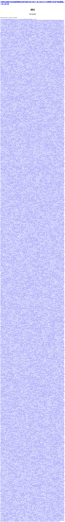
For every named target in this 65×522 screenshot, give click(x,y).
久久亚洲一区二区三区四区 (15, 252)
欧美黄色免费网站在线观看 (58, 174)
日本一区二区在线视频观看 (41, 165)
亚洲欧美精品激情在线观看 (27, 98)
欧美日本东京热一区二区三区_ (11, 344)
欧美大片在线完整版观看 (32, 463)
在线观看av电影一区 (32, 398)
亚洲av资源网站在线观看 (7, 279)
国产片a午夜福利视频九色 (31, 434)
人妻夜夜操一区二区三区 (4, 273)
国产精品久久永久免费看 (24, 220)
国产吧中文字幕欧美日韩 (14, 270)
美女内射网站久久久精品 (13, 20)
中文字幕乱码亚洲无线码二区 (41, 115)
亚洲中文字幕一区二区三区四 (21, 21)
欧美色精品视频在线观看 (6, 210)
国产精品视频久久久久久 (41, 331)
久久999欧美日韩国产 (49, 108)
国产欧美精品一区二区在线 (9, 441)
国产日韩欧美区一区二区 (58, 159)
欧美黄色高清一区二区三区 (15, 80)
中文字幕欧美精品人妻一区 (45, 349)
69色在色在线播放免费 (55, 172)
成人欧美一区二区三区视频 (58, 175)
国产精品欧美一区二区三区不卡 (38, 46)
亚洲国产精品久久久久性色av (32, 135)
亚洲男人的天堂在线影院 (12, 26)
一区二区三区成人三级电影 (29, 297)
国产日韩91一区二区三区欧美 (59, 396)
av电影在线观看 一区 (23, 44)
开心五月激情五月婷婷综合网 (41, 137)
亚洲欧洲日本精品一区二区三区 (46, 279)
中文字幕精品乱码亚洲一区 (15, 495)
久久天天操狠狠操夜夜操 (36, 256)
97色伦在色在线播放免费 (14, 341)
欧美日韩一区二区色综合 (8, 218)
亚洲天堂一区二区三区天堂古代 (42, 513)
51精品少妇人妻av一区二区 (57, 170)
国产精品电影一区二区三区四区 (31, 292)
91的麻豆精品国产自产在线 (20, 457)
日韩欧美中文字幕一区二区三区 (26, 520)
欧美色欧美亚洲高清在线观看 (13, 391)
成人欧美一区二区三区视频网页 (32, 342)
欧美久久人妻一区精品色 (23, 22)
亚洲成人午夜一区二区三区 (54, 381)
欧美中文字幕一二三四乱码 (29, 122)
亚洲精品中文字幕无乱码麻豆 (31, 137)
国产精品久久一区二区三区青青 (6, 223)
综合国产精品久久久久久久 (16, 61)
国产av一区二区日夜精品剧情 (10, 69)
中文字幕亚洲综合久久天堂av (37, 509)
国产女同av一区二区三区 (60, 226)
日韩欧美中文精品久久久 (52, 66)
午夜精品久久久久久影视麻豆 (47, 430)
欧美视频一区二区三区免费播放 (47, 377)
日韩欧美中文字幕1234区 (6, 107)
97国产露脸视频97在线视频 (38, 245)
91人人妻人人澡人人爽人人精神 (7, 259)
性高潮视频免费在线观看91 (31, 237)
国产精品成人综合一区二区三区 (20, 124)
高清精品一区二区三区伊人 (58, 314)
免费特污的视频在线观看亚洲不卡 (17, 167)
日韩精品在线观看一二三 (32, 311)
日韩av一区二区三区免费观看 (40, 21)
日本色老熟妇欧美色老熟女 (34, 101)
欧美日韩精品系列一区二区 (34, 500)
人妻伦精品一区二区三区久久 (16, 70)
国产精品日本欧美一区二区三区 (25, 153)
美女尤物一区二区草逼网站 (52, 65)
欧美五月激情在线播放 (35, 241)
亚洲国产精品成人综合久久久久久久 (22, 262)
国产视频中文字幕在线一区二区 (8, 501)
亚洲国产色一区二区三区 (24, 518)
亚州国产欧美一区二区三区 (6, 252)
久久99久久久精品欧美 (18, 389)
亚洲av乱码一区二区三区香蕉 (57, 345)
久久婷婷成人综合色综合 (7, 301)
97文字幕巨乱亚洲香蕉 (9, 435)
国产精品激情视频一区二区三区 (11, 103)
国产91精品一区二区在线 (58, 158)
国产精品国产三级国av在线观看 (46, 510)
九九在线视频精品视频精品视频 (49, 174)
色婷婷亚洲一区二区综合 (6, 236)
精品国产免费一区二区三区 (14, 445)
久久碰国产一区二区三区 (39, 434)
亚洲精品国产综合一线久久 (50, 490)
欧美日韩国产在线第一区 (11, 124)
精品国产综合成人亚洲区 (5, 497)
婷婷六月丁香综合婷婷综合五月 (45, 81)
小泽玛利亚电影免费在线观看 (30, 172)
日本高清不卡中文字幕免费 (53, 184)
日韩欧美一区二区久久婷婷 (15, 480)
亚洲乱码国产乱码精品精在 (59, 103)
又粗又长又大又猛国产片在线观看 (30, 103)
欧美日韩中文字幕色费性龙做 (7, 305)
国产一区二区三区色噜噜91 (38, 303)
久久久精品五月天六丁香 (22, 310)
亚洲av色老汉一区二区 (26, 510)
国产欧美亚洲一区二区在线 (54, 330)
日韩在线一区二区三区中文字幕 (45, 203)
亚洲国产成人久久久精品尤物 (32, 353)
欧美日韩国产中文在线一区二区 (49, 388)
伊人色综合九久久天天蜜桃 (45, 374)
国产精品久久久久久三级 (18, 117)
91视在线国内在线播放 (52, 208)
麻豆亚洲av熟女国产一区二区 (31, 491)
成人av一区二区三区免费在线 (52, 152)
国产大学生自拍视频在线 (57, 364)
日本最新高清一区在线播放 (22, 121)
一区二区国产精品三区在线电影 (44, 62)
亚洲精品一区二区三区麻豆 (32, 210)
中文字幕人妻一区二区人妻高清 (43, 219)
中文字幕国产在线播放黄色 (35, 399)
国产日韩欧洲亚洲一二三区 (25, 293)
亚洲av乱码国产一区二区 (7, 284)
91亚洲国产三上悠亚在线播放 (34, 209)
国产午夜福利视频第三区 (29, 366)
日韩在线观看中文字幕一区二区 (46, 503)
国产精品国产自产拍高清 (17, 151)
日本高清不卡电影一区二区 (42, 262)
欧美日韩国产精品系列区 (33, 189)
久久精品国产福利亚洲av (36, 51)
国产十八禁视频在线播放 (33, 270)
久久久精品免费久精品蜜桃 (32, 32)
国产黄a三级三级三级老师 (56, 485)
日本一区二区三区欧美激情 (27, 204)
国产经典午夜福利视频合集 (33, 458)
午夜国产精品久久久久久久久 (52, 234)
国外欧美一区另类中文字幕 (34, 443)
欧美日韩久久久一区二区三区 (22, 491)
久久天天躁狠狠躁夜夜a (13, 271)
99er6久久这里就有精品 (17, 60)
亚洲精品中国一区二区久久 (24, 458)
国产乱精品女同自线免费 (45, 86)
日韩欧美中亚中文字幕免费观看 (30, 456)
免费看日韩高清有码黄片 (10, 415)
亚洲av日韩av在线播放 (16, 208)
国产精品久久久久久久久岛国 (34, 62)
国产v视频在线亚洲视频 (18, 500)
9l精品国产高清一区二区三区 (46, 239)
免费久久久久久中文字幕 (47, 176)
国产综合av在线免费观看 (33, 363)
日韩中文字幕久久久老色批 (13, 310)
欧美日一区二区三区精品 (56, 191)
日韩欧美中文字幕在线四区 (50, 87)
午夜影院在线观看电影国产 (31, 222)
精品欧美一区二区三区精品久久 (50, 409)
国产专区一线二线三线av (46, 129)
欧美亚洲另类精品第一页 (14, 56)
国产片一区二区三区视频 (34, 45)
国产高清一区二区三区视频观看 (46, 63)
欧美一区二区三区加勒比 (16, 189)
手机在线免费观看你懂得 (13, 77)
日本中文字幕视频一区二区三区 (41, 55)
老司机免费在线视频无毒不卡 (18, 327)
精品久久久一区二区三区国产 (7, 205)
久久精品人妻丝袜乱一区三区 (47, 122)
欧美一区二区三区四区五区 (6, 62)
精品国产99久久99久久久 (7, 113)
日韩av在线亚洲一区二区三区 (57, 105)
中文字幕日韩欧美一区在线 (32, 165)
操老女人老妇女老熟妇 (22, 132)
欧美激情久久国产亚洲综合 (23, 95)
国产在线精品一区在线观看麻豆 (8, 168)
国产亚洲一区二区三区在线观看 (37, 192)
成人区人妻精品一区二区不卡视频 (38, 150)
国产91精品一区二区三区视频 (34, 234)
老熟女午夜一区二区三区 (11, 28)
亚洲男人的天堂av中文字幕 (35, 153)
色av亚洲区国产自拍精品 (33, 104)
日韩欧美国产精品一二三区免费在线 (29, 38)
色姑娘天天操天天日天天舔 (39, 183)
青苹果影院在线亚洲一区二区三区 (51, 186)
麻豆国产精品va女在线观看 (34, 186)
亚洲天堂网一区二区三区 (15, 393)
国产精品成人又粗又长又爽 (48, 238)
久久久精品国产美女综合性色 (12, 460)
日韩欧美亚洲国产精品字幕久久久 (7, 63)
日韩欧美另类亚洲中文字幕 (54, 287)
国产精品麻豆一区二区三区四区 (14, 517)
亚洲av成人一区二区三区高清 (31, 227)
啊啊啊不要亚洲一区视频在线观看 (28, 295)
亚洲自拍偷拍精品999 (39, 296)
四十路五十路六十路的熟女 (13, 273)
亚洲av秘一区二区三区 (56, 238)
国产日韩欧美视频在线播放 (46, 492)
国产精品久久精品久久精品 (41, 189)
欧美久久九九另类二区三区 (50, 450)
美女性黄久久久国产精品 (46, 99)
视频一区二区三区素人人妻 (31, 175)
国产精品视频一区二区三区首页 (10, 272)
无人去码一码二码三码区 (23, 341)
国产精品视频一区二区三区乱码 (18, 129)
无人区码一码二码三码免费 (46, 319)
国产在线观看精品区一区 (18, 466)
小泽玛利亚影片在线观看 (5, 114)
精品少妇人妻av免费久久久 (19, 47)
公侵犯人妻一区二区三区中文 (52, 469)
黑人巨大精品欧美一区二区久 (40, 136)
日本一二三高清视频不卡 (56, 295)
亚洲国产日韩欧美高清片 (23, 135)
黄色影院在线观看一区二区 (5, 140)
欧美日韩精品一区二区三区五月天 (43, 118)
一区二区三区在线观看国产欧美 (51, 236)
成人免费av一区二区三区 (44, 449)
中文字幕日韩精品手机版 (5, 45)
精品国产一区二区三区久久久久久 (55, 288)
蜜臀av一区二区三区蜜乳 (5, 118)
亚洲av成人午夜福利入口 (50, 363)
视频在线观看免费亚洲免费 (36, 280)
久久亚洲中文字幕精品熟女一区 (40, 120)
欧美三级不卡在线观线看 (57, 310)
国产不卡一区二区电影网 (17, 217)
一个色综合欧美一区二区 (16, 82)
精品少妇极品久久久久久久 (17, 63)
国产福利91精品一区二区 (39, 322)
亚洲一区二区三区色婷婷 (26, 305)
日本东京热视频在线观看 (16, 119)
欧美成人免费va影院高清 (28, 129)
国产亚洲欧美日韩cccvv (56, 511)
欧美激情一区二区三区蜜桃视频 (50, 356)
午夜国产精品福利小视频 (11, 308)
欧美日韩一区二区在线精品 (10, 27)
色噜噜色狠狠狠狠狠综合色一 (13, 451)
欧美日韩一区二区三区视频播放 (27, 46)
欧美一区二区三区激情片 (41, 482)
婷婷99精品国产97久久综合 (7, 167)
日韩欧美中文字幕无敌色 (57, 460)
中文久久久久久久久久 (30, 490)
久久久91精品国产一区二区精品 (8, 66)
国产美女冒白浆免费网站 (45, 204)
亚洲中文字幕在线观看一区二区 (18, 447)
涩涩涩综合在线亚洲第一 (52, 361)
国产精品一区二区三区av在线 (39, 388)
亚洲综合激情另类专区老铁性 (56, 123)
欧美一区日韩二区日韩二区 (8, 157)
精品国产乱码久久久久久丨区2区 (14, 463)
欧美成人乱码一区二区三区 (51, 262)
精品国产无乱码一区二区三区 (43, 361)
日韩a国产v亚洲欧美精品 (23, 134)
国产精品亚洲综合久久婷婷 (42, 346)
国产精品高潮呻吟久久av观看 (27, 73)
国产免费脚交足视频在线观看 (10, 155)
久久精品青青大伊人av (58, 135)
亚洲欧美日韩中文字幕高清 (29, 85)
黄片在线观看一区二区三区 (24, 484)
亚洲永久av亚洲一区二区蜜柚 (29, 465)
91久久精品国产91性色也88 (42, 114)
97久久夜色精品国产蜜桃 (44, 258)
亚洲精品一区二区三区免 (42, 199)
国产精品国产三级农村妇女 (17, 157)
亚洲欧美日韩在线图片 (19, 38)
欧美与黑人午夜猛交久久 (31, 22)
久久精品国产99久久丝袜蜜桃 (43, 155)
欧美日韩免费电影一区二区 (55, 147)
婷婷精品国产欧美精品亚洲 (53, 392)
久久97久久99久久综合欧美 (35, 286)
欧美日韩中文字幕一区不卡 (55, 441)
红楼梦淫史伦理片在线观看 (22, 358)
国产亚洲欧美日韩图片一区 (17, 66)
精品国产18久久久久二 (50, 433)
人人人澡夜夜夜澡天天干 (49, 517)
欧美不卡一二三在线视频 (37, 125)
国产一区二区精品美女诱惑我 (16, 254)
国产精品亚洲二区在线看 (8, 503)
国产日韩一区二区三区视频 (6, 152)
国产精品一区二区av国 (29, 271)
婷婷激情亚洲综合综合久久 (26, 187)
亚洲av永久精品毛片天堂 (32, 133)
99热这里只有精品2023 (31, 102)
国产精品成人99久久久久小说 (33, 114)
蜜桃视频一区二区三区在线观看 (23, 133)
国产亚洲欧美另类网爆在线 (10, 98)
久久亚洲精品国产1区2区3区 (53, 240)
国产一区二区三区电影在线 (46, 193)
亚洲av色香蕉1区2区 (57, 325)
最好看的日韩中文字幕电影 (23, 446)
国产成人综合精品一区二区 (51, 243)
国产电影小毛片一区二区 (26, 259)
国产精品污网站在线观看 (52, 131)
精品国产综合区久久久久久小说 (47, 116)
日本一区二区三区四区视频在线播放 (26, 50)
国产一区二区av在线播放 (16, 413)
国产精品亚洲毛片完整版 (53, 439)
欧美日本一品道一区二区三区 (37, 404)
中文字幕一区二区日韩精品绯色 (12, 449)
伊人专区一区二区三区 (24, 362)
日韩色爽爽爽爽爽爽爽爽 (42, 107)
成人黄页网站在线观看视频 (17, 168)
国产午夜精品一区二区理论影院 (24, 45)
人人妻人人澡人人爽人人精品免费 (22, 30)
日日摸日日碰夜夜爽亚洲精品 (27, 448)
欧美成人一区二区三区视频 (31, 290)
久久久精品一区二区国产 (38, 191)
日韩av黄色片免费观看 (41, 156)
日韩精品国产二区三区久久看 (12, 133)
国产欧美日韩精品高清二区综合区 (12, 32)
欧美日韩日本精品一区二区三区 (33, 207)
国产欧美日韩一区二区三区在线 (32, 346)
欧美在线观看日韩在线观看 (4, 190)
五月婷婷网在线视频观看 (18, 509)
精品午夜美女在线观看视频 (48, 365)
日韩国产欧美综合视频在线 (29, 69)
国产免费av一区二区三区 (42, 158)
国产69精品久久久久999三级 (31, 309)
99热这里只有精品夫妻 (22, 355)
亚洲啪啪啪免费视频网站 (7, 424)
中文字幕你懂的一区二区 (22, 474)
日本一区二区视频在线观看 (29, 365)
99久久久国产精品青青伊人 (41, 104)
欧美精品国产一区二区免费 (40, 33)
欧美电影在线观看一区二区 (9, 278)
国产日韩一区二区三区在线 (26, 100)
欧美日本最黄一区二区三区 (6, 433)
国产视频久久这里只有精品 (48, 170)
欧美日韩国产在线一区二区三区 (42, 251)
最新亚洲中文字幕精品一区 (33, 80)
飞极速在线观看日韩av (16, 520)
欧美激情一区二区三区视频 (47, 215)
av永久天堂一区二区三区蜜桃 (52, 80)
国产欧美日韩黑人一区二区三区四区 (51, 156)
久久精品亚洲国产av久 (17, 521)
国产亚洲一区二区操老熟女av (51, 165)
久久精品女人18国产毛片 (24, 224)
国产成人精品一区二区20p (44, 399)
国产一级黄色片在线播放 (22, 378)
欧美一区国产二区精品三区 (7, 219)
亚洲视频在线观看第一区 (36, 320)
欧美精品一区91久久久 (18, 86)
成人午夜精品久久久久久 (58, 54)
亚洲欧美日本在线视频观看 (36, 168)
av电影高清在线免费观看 (30, 183)
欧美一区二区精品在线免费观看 (36, 440)
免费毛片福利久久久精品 (57, 198)
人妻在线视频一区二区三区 (16, 71)
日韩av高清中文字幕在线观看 (9, 29)
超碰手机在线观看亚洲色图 (4, 354)
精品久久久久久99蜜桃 (30, 245)
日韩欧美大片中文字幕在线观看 (43, 519)
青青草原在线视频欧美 (17, 498)
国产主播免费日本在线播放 (59, 362)
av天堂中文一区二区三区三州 (34, 449)
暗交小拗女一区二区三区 (59, 211)
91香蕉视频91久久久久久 (7, 345)
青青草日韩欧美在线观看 (52, 113)
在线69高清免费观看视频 (44, 112)
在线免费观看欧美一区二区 (24, 495)
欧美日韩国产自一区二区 (19, 404)
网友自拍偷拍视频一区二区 (49, 159)
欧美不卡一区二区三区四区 (5, 68)
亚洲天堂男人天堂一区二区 (33, 361)
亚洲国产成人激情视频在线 (47, 322)
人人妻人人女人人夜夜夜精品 (27, 168)
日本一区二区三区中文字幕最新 (57, 27)
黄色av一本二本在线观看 (49, 398)
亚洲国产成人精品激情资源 (57, 84)
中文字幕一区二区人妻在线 (40, 347)
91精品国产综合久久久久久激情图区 (31, 206)
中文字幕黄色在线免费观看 (5, 519)
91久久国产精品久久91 (22, 276)
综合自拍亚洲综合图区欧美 (6, 224)
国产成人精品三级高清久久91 (26, 148)
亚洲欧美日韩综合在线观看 (8, 147)
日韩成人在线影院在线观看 (57, 183)
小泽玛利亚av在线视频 (26, 167)
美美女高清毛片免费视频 (53, 519)
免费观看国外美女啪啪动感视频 (14, 182)
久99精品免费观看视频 (8, 412)
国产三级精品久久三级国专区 (32, 301)
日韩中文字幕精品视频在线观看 (27, 35)
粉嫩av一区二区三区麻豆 (13, 79)
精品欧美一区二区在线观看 (41, 37)
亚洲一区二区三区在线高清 (17, 131)
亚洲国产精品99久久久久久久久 (59, 274)
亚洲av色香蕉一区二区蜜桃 (25, 186)
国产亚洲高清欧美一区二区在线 (39, 297)
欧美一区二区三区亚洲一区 (50, 495)
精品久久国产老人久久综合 (25, 101)
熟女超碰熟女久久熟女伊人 (46, 39)
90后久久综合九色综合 (13, 221)
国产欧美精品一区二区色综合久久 (14, 518)
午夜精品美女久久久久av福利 (46, 441)
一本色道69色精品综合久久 (47, 296)
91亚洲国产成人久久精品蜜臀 (10, 240)
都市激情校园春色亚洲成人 (58, 516)
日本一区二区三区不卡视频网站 (38, 35)
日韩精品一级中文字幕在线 (27, 194)
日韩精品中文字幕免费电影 (31, 417)
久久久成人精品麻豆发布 (4, 20)
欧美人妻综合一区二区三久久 (30, 356)
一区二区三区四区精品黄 (13, 491)
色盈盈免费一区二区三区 (14, 359)
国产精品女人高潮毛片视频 (24, 275)
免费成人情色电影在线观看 (43, 185)
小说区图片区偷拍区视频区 (10, 172)
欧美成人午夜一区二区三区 (8, 129)
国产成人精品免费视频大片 (59, 141)
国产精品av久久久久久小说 (59, 272)
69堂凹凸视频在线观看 (51, 275)
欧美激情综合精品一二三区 (37, 123)
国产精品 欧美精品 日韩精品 (56, 102)
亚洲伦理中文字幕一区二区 (17, 35)
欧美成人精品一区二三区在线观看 (55, 389)
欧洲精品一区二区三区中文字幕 (15, 353)
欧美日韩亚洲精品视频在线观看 (54, 446)
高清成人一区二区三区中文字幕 (6, 407)
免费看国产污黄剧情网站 (26, 288)
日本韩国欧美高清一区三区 (35, 400)
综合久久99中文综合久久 (47, 102)
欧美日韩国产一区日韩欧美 (8, 239)
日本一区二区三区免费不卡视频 (10, 492)
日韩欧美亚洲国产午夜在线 (17, 148)
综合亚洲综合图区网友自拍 (15, 428)
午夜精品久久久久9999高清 (43, 131)
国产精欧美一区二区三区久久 (28, 191)
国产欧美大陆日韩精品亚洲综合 (40, 409)
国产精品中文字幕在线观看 (44, 187)
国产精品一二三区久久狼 (41, 236)
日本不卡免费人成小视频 (9, 443)
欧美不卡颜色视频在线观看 (34, 501)
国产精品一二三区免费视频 (30, 89)
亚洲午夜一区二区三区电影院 (5, 446)
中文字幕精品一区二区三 (46, 330)
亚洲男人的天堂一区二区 (56, 327)
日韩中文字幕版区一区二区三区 (33, 428)
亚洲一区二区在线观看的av (29, 388)
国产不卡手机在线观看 (26, 43)
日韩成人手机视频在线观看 (24, 166)
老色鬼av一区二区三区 (16, 44)
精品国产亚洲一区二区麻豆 (21, 514)
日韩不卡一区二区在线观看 (59, 341)
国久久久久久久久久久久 (47, 303)
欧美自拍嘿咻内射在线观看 (12, 411)
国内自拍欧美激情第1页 (19, 155)
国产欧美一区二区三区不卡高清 (51, 427)
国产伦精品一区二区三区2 (8, 285)
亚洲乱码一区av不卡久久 (10, 349)
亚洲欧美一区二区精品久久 (25, 443)
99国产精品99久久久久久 (40, 88)
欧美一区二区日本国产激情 (12, 83)
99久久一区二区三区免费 (30, 359)
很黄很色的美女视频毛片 (10, 65)
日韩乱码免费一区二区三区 (4, 227)
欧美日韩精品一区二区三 (17, 112)
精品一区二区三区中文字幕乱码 (5, 277)
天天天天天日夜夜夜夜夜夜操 (40, 276)
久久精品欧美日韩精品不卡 (43, 79)
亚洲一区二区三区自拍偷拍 (42, 382)
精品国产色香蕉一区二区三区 (18, 43)
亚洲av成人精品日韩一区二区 (40, 83)
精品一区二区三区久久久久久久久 (9, 54)
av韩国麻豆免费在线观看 (10, 373)
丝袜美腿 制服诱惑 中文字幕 (40, 96)
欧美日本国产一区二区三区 (42, 152)
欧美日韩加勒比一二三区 (38, 277)
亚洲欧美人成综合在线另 (22, 136)
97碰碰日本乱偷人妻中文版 (32, 291)
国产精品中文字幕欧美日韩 (38, 221)
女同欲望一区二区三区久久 (20, 103)
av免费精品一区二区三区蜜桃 (11, 202)
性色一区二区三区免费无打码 (17, 412)
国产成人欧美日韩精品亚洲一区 (37, 171)
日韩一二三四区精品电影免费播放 (19, 297)
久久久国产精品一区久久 (48, 463)
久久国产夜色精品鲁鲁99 (43, 140)
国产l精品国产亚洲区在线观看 (35, 381)
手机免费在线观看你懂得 (28, 285)
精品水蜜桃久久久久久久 (46, 72)
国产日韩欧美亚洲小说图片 (23, 32)
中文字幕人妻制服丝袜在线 (19, 28)
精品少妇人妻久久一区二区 (32, 87)
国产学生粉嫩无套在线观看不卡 (34, 220)
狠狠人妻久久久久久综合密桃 (39, 173)
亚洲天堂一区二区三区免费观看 (38, 338)
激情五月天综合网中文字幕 (18, 51)
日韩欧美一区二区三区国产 (23, 68)
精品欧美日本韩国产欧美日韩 (25, 433)
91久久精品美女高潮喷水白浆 (38, 20)
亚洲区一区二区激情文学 (41, 228)
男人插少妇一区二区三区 (38, 343)
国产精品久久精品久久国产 (42, 469)
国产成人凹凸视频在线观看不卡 (48, 340)
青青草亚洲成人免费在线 (11, 34)
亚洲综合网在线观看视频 (47, 201)
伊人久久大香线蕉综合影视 (16, 372)
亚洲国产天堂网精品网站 (48, 345)
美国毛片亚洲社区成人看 (42, 476)
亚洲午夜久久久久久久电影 (27, 63)
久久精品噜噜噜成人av (48, 172)
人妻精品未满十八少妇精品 (14, 261)
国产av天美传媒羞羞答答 (21, 20)
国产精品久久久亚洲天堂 (44, 320)
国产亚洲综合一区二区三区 (21, 83)
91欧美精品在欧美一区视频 (7, 154)
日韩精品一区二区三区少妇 (12, 30)
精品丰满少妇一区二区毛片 (41, 254)
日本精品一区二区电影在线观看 (23, 483)
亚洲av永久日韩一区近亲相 (26, 154)
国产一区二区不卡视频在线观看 (48, 35)
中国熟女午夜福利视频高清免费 (53, 253)
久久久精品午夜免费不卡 (7, 331)
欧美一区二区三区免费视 (26, 279)
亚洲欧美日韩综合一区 (23, 228)
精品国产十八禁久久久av (38, 26)
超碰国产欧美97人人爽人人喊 (32, 37)
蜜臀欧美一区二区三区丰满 (49, 314)
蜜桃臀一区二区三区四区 (57, 31)
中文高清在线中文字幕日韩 (29, 431)
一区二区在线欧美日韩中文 (24, 252)
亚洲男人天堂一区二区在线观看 (56, 366)
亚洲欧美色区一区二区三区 (8, 319)
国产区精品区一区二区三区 (14, 357)
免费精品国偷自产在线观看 (48, 434)
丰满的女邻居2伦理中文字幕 (7, 258)
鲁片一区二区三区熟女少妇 (14, 95)
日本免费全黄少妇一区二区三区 (42, 451)
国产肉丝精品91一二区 (56, 202)
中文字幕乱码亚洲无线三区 (40, 417)
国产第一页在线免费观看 (8, 372)
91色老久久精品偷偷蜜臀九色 (58, 181)
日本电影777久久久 (54, 336)
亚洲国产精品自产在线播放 (39, 308)
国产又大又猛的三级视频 (58, 342)
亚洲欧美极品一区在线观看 (41, 450)
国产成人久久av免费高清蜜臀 (14, 141)
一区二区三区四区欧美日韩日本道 (21, 346)
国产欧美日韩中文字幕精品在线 (56, 138)
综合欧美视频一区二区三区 (52, 500)
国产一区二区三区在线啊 (8, 71)
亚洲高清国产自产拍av (43, 253)
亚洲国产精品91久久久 (11, 142)
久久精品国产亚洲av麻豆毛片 (30, 276)
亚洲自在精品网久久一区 (42, 495)
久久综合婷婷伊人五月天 (32, 347)
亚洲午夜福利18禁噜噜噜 (35, 187)
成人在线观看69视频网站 (8, 380)
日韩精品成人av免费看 (40, 342)
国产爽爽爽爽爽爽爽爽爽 (44, 51)
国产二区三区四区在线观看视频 (34, 294)
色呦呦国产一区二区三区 (25, 158)
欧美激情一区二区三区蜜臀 (52, 67)
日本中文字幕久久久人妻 (50, 158)
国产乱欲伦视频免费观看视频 (59, 321)
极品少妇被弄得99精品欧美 (45, 125)
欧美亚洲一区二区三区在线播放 (17, 279)
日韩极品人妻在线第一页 (41, 52)
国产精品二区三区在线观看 (24, 209)
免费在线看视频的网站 (15, 383)
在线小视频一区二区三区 (54, 86)
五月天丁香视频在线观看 (11, 304)
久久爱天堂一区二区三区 (22, 359)
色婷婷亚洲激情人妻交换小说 (34, 480)
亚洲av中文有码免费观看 (20, 202)
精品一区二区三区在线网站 (35, 267)
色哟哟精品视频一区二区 (19, 304)
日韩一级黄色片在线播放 (54, 379)
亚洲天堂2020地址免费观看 (50, 56)
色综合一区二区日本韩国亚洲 (16, 108)
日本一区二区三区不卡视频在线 (50, 272)
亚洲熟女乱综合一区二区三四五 (58, 517)
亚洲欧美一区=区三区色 (18, 415)
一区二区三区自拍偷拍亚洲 (29, 411)
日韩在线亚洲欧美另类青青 (36, 441)
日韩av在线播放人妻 (14, 277)
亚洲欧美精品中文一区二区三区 (38, 176)
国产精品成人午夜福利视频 (32, 482)
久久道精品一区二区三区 (12, 72)
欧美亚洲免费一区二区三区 (43, 241)
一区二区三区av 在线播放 (55, 129)
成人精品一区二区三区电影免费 (26, 286)
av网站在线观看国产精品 (56, 328)
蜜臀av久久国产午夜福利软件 (34, 372)
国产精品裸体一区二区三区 (53, 372)
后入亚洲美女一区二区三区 (33, 113)
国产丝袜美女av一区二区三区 (36, 497)
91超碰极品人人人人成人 (35, 157)
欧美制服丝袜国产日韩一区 (26, 215)
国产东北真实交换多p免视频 (15, 113)
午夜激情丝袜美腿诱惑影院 (55, 319)
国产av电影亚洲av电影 (33, 307)
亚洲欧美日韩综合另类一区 (51, 82)
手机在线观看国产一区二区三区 (41, 323)
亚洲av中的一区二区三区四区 (12, 216)
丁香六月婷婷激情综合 (38, 511)
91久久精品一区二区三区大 (6, 400)
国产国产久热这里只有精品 (41, 164)
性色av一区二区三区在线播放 (45, 148)
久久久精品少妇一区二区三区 (40, 159)
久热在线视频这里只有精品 (59, 490)
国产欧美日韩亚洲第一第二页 (48, 221)
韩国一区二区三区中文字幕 (17, 305)
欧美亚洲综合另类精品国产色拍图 (21, 296)
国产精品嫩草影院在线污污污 (46, 327)
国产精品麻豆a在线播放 (55, 149)
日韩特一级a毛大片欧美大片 (10, 170)
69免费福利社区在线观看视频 (20, 96)
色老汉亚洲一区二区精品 (18, 65)
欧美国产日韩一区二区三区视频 (5, 303)
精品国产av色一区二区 (14, 358)
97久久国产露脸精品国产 (8, 361)
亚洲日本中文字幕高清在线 (50, 104)
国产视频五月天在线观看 (54, 440)
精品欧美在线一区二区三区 (22, 309)
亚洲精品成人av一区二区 (26, 66)
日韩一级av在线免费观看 (24, 119)
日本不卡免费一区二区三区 (17, 49)
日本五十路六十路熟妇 (33, 427)
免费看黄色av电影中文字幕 (17, 46)
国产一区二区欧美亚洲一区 (10, 326)
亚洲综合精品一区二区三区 (14, 395)
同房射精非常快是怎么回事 (53, 60)
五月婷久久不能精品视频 (50, 325)
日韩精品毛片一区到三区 (27, 67)
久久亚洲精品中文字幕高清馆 (47, 202)
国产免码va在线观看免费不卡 (45, 379)
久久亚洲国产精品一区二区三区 (46, 149)
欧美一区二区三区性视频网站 (53, 286)
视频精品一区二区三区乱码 (12, 55)
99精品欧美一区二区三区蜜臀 (45, 424)
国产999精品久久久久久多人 (56, 163)
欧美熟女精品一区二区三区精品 (12, 136)
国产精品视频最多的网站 (12, 181)
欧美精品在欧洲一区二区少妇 (42, 78)
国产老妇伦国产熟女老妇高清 (21, 430)
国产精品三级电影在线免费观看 (51, 190)
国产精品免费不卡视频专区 (37, 464)
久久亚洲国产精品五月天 (7, 382)
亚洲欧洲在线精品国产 (48, 297)
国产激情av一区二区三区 (46, 49)
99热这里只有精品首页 (24, 321)
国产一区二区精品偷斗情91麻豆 (36, 339)
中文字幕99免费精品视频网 (9, 199)
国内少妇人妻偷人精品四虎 (12, 343)
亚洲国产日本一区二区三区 (58, 115)
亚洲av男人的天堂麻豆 (56, 491)
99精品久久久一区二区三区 (35, 130)
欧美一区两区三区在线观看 (38, 295)
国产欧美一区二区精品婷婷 (36, 269)
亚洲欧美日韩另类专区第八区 (33, 82)
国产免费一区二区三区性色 (51, 188)
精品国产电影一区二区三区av (9, 73)
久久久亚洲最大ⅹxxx (55, 63)
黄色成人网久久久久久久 (53, 204)
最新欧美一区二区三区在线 (39, 313)
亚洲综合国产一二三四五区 (15, 209)
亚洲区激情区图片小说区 (57, 311)
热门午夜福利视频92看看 (49, 36)
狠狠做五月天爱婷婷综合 (44, 242)
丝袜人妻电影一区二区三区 (26, 117)
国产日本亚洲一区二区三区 (51, 199)
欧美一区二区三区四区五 (22, 460)
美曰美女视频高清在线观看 (55, 72)
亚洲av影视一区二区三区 (31, 33)
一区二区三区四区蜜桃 (46, 292)
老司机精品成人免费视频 (25, 61)
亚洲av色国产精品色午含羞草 (31, 164)
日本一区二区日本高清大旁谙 (55, 49)
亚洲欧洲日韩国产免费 (16, 260)
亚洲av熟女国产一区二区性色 (41, 494)
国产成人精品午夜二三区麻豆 (10, 268)
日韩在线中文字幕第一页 (7, 226)
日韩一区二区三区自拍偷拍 (12, 274)
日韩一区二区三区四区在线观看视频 (50, 290)
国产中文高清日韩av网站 (21, 274)
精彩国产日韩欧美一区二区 (32, 52)
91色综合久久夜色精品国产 (41, 397)
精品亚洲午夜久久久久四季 (10, 388)
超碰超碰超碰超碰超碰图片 (38, 124)
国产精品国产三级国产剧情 (16, 380)
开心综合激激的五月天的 (22, 290)
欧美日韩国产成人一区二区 (19, 149)
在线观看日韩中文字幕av (59, 87)
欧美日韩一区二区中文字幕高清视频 (51, 357)
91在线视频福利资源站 (8, 293)
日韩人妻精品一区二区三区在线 (44, 479)
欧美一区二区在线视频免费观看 (9, 64)
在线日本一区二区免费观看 (25, 219)
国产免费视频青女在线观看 (8, 260)
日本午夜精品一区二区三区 (43, 209)
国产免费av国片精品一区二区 (10, 510)
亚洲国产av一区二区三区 (47, 447)
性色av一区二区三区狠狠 (40, 77)
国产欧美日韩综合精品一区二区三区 (35, 287)
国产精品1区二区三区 (61, 256)
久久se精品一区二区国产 (59, 133)
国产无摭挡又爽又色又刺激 (23, 207)
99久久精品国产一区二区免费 (24, 141)
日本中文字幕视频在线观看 (31, 341)
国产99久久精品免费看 (40, 517)
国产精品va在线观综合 (28, 492)
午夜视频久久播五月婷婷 (20, 85)
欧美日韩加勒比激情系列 (36, 389)
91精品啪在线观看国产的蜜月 (11, 366)
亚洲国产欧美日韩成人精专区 (12, 164)
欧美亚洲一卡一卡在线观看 (53, 278)
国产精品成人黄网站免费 (13, 262)
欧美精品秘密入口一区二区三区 (57, 390)
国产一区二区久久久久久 (28, 330)
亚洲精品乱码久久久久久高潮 (17, 485)
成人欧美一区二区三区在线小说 (50, 445)
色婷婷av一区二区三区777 (8, 413)
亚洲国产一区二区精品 (38, 105)
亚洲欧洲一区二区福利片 (49, 52)
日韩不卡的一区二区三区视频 (46, 47)
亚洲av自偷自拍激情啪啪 (59, 55)
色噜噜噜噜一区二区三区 (14, 183)
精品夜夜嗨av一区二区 (23, 232)
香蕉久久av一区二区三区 (4, 451)
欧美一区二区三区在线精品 (11, 516)
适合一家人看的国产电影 (17, 203)
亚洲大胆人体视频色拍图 (5, 105)
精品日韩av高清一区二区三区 (12, 378)
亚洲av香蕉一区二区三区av (34, 151)
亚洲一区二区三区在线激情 (32, 224)
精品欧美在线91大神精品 (17, 293)
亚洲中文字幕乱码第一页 (34, 223)
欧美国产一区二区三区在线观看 (35, 393)
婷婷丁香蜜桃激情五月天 (14, 188)
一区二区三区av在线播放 (15, 146)
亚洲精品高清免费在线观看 (46, 277)
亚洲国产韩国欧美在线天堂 (43, 293)
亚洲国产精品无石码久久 (56, 370)
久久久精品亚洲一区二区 (31, 72)
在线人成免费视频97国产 (10, 53)
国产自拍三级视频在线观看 (30, 310)
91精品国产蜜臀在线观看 (53, 235)
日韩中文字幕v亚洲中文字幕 (5, 358)
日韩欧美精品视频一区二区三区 (51, 284)
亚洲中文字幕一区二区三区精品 (38, 364)
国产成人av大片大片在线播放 (5, 355)
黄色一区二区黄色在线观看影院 (55, 268)
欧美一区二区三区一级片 (44, 486)
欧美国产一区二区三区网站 (18, 73)
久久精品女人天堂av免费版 (45, 287)
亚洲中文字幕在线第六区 (42, 44)
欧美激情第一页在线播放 (13, 190)
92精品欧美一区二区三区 (52, 207)
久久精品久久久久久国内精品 (15, 324)
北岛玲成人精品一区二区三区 (27, 499)
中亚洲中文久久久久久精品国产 (18, 239)
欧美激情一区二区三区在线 (29, 90)
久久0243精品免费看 (39, 292)
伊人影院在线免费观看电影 (9, 379)
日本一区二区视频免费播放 (29, 27)
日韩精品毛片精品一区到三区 (43, 70)
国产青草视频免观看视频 (37, 366)
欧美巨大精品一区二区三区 (56, 47)
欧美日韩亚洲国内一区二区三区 (20, 390)
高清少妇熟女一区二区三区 (58, 358)
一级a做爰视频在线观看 (40, 205)
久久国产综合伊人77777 (32, 483)
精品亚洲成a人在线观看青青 (15, 275)
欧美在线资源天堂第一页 (31, 355)
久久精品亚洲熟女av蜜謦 (54, 344)
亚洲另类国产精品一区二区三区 (28, 370)
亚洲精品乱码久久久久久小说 (39, 289)
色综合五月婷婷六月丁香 (54, 62)
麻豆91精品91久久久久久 (41, 460)
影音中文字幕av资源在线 (32, 445)
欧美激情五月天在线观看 (10, 86)
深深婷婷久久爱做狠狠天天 (27, 512)
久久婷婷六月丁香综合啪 (40, 309)
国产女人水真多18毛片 (14, 87)
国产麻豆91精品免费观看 (16, 205)
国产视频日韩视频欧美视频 (4, 132)
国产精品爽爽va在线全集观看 (29, 169)
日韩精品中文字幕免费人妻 (27, 379)
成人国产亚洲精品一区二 (24, 189)
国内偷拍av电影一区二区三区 (22, 273)
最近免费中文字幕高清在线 (22, 200)
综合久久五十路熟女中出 (6, 337)
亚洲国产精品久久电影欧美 (56, 192)
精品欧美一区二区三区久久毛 (45, 288)
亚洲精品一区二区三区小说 (55, 271)
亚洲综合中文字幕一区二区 (20, 106)
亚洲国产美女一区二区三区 (34, 305)
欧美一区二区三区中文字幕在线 (20, 511)
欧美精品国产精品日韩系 (42, 218)
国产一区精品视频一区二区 (19, 176)
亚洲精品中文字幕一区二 (15, 102)
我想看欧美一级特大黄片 (19, 98)
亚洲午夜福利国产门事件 (36, 142)
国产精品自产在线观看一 (21, 343)
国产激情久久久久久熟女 (27, 155)
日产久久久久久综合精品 (41, 119)
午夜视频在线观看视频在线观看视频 (36, 319)
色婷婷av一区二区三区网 (59, 244)
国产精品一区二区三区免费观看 (29, 462)
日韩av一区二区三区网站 (49, 408)
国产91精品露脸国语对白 (5, 84)
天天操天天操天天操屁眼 (44, 278)
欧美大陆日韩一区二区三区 (7, 82)
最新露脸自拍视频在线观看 (15, 459)
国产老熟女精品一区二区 (45, 280)
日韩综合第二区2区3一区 (15, 345)
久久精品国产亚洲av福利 (60, 428)
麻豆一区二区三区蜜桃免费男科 (20, 494)
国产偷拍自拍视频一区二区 (11, 302)
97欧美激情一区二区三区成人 (53, 520)
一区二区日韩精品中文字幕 (46, 467)
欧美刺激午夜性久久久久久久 (44, 326)
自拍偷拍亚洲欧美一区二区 (13, 33)
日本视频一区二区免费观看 (27, 306)
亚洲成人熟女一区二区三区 (10, 348)
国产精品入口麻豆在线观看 (35, 112)
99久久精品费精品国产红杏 (50, 395)
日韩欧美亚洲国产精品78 (32, 198)
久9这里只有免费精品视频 (23, 114)
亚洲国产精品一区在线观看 (13, 132)
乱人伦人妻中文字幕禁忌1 (25, 48)
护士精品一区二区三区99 (6, 477)
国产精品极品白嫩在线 (10, 399)
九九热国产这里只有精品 (6, 444)
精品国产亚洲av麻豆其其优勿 (48, 465)
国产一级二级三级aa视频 (34, 469)
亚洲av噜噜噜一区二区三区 (40, 175)
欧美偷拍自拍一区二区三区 (23, 284)
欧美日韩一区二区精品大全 (47, 509)
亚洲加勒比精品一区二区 (55, 239)
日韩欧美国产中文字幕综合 (37, 49)
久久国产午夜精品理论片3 (53, 217)
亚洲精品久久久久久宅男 (8, 250)
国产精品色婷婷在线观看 (47, 387)
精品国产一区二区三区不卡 (49, 83)
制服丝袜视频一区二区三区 (19, 313)
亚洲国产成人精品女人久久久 (34, 185)
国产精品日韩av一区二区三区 (23, 210)
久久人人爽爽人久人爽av (19, 320)
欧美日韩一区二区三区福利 (50, 44)
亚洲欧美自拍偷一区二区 (56, 171)
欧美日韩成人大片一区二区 (29, 202)
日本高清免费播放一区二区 (37, 239)
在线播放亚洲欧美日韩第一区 (44, 496)
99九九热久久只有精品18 (12, 430)
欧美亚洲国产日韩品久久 (60, 409)
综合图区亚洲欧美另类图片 (11, 85)
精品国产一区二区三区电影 (46, 378)
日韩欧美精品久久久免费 (44, 234)
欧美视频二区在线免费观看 (43, 66)
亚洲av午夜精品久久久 (40, 291)
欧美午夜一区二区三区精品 (19, 170)
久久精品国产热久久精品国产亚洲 (26, 424)
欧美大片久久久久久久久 (52, 79)
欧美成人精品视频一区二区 (44, 130)
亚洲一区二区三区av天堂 (43, 151)
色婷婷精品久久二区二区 (55, 193)
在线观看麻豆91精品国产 (48, 273)
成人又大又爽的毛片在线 (54, 457)
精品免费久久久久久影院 (49, 84)
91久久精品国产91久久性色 (35, 422)
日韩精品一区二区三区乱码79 (32, 139)
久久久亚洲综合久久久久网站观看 (46, 415)
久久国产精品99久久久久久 (27, 65)
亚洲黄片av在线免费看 (50, 101)
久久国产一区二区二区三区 (59, 383)
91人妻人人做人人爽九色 (26, 485)
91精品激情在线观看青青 (52, 449)
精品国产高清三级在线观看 (14, 446)
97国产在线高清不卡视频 (25, 294)
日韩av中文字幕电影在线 (6, 188)
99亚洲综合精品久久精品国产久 (8, 215)
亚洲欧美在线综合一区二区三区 (43, 45)
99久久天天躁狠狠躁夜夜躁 (41, 427)
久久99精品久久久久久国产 (4, 408)
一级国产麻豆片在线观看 (9, 381)
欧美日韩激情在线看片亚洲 (43, 500)
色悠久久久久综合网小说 (59, 254)
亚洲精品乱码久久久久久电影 (43, 261)
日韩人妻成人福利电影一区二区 (35, 288)
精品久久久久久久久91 (15, 223)
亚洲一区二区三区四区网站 (31, 77)
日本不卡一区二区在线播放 (50, 132)
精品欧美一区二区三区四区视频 (36, 163)
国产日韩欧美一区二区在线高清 (38, 201)
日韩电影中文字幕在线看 (34, 329)
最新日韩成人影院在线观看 (48, 205)
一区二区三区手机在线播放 (34, 293)
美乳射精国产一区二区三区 (10, 171)
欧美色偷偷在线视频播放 (36, 379)
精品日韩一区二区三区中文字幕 (21, 137)
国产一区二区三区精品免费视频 (36, 371)
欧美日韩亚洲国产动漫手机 (16, 186)
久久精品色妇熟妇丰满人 (57, 36)
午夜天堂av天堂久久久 (35, 81)
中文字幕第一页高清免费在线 (21, 513)
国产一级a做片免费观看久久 (49, 33)
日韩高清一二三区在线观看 (35, 475)
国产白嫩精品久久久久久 (10, 149)
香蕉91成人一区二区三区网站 (58, 121)
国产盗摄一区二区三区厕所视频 (39, 302)
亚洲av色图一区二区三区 (5, 238)
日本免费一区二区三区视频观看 (31, 515)
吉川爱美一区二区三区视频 (45, 381)
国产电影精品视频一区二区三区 (53, 259)
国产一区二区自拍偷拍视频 (14, 251)
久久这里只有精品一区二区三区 (40, 132)
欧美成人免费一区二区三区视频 (30, 313)
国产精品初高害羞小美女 (33, 119)
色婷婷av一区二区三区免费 (55, 378)
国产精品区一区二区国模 (18, 499)
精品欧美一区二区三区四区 (7, 153)
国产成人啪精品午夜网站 (49, 121)
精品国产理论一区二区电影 (56, 215)
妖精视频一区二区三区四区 (19, 268)
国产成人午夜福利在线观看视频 (43, 48)
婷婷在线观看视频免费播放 (27, 278)
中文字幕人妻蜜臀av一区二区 (25, 479)
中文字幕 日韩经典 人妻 (35, 65)
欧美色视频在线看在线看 (24, 375)
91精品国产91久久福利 (24, 243)
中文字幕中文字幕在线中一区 (7, 241)
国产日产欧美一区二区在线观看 (47, 435)
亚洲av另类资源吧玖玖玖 (26, 151)
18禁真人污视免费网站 (9, 151)
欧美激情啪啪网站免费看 (35, 100)
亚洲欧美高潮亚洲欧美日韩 (16, 219)
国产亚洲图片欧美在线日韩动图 (13, 292)
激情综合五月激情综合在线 (59, 132)
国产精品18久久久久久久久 (44, 117)
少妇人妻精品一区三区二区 (14, 233)
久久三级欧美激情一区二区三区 (44, 43)
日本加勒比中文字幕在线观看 (14, 45)
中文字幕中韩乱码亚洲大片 (47, 390)
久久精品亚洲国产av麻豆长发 (40, 56)
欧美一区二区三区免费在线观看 (32, 44)
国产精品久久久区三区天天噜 (23, 257)
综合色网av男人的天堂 (5, 220)
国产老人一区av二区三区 (18, 163)
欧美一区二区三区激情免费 (49, 77)
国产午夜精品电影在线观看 (51, 61)
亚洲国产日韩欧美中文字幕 (42, 82)
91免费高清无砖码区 (41, 459)
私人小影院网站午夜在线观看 (53, 166)
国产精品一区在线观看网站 (25, 140)
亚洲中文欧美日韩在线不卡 (58, 108)
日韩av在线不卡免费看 (53, 374)
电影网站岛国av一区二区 (47, 85)
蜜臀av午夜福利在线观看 (6, 251)
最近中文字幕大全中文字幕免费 (27, 184)
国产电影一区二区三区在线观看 (50, 134)
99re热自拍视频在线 (13, 394)
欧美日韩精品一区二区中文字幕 (14, 291)
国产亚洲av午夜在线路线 (58, 375)
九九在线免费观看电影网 (11, 364)
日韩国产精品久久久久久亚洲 (57, 430)
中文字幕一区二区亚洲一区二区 (36, 279)
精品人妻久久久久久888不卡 (42, 80)
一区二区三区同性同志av (53, 269)
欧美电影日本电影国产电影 (22, 97)
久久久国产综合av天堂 (4, 83)
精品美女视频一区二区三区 (6, 360)
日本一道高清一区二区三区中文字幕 (51, 225)
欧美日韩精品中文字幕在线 (29, 193)
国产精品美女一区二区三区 (6, 324)
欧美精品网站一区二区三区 (15, 165)
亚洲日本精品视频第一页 (30, 211)
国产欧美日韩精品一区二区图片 (54, 252)
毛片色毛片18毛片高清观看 (33, 61)
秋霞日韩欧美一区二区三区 (46, 508)
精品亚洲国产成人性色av (49, 460)
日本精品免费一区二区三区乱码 (56, 343)
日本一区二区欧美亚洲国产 (26, 70)
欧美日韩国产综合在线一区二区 (52, 95)
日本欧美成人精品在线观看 (12, 255)
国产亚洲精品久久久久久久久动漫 (51, 107)
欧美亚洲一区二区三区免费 (20, 206)
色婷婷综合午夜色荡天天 (27, 336)
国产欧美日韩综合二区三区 (40, 516)
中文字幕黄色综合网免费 (55, 50)
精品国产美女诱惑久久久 (24, 78)
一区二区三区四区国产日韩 (57, 221)
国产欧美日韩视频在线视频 (30, 136)
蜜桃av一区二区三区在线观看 (6, 209)
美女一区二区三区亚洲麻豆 (46, 73)
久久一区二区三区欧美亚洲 (32, 478)
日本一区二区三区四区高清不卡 (45, 64)
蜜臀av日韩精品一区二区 (58, 119)
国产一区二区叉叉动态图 (29, 302)
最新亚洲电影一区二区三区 (41, 141)
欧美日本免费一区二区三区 (54, 371)
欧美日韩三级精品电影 (18, 184)
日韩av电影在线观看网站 (13, 116)
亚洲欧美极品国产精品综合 (5, 394)
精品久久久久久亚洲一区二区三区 (5, 414)
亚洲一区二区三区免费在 (54, 81)
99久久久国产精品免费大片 (20, 122)
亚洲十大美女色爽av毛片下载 (8, 439)
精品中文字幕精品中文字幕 (54, 168)
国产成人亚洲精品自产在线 (22, 33)
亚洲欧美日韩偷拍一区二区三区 (52, 224)
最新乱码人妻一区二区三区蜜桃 (47, 105)
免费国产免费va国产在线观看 (51, 406)
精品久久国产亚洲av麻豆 (22, 183)
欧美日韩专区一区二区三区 (8, 43)
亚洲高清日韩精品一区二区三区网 (51, 394)
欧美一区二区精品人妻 (24, 205)
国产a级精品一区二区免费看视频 (55, 203)
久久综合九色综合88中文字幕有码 (33, 79)
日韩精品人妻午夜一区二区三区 (54, 53)
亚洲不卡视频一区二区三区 (43, 305)
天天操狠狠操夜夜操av (12, 330)
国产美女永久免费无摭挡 (24, 428)
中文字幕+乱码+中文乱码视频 (43, 67)
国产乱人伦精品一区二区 (56, 169)
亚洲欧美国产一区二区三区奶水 (19, 423)
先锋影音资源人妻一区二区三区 (16, 267)
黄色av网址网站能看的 (58, 37)
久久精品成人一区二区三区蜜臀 (8, 67)
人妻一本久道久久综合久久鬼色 (28, 49)
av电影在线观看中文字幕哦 (15, 382)
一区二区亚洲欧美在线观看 (52, 237)
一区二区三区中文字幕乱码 (6, 398)
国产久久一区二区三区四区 (41, 514)
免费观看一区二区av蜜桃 (42, 363)
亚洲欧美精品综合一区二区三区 (42, 139)
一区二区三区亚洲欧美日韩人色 (14, 228)
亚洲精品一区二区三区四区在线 (7, 191)
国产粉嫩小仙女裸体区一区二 (10, 125)
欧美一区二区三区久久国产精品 (28, 303)
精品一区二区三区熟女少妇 (35, 71)
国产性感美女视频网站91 (7, 156)
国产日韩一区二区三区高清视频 (7, 465)
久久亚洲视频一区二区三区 (32, 78)
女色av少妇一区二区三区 (24, 52)
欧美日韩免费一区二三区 (60, 276)
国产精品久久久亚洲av (49, 228)
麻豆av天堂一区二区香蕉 (9, 112)
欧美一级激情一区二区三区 (33, 30)
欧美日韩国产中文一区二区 (51, 140)
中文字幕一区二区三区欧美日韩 (46, 194)
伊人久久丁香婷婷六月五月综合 (20, 442)
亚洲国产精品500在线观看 (38, 390)
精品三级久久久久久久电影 (7, 119)
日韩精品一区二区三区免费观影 (12, 309)
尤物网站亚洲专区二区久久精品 (38, 29)
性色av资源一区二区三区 (7, 459)
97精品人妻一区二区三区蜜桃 (38, 69)
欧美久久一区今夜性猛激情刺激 (15, 220)
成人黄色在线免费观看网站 (23, 397)
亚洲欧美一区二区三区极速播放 (44, 157)
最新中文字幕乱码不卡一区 (4, 397)
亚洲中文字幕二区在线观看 (24, 218)
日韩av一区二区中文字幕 (45, 184)
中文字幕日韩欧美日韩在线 (26, 157)
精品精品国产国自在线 (35, 203)
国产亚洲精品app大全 (16, 325)
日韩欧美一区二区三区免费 (34, 479)
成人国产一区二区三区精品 (48, 462)
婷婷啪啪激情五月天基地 (46, 285)
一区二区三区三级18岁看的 (50, 341)
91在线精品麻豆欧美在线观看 (53, 70)
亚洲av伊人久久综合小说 (16, 153)
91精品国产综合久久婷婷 (22, 211)
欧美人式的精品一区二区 (37, 116)
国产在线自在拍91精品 (40, 307)
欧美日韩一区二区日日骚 (51, 480)
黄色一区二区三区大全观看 (19, 492)
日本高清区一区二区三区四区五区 (54, 280)
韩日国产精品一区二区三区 (40, 244)
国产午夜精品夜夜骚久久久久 (43, 226)
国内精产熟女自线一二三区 (37, 271)
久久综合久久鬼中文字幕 (57, 88)
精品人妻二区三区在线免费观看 (57, 510)
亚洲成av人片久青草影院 (38, 47)
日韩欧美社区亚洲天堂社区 (58, 227)
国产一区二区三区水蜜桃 (26, 234)
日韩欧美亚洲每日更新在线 (44, 235)
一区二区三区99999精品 (7, 254)
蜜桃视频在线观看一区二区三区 (23, 190)
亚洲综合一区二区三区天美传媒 (7, 235)
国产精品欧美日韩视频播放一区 (29, 31)
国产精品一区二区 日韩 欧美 (48, 181)
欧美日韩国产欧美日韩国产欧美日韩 (45, 138)
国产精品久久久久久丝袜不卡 (50, 133)
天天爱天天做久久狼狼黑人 (7, 288)
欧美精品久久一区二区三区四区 (26, 497)
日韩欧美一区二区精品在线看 (10, 442)
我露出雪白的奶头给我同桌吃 (57, 20)
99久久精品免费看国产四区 (25, 62)
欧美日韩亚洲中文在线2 (24, 413)
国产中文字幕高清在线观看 (22, 164)
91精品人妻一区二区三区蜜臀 (32, 396)
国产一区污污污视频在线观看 (48, 310)
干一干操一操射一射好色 (46, 216)
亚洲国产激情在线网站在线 (42, 413)
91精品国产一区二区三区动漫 (58, 35)
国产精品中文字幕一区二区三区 (44, 501)
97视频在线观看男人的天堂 (57, 398)
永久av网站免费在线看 (8, 148)
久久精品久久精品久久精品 (26, 475)
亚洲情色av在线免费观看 (53, 117)
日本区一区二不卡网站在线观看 (20, 27)
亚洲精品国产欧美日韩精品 (8, 440)
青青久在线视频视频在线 (6, 490)
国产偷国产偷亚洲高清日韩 (50, 329)
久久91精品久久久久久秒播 (59, 96)
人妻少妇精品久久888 (34, 459)
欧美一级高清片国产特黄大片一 (45, 448)
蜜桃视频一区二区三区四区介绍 (14, 323)
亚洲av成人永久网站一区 (59, 22)
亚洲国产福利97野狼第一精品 (50, 206)
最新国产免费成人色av (34, 155)
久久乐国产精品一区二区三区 (15, 62)
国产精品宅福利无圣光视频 (44, 252)
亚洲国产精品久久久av (17, 234)
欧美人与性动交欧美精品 (34, 226)
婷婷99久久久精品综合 (47, 34)
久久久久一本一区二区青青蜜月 (50, 32)
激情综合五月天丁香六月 (11, 457)
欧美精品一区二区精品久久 (35, 148)
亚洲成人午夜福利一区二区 (48, 68)
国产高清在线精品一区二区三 (30, 36)
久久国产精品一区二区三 (52, 407)
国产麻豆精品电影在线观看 (32, 284)
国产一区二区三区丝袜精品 (51, 323)
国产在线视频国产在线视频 (22, 342)
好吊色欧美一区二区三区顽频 (8, 46)
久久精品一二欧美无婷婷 (26, 381)
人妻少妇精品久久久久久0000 (51, 222)
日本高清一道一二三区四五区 (38, 376)
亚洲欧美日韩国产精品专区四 (36, 53)
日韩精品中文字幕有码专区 (38, 85)
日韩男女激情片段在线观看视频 (33, 446)
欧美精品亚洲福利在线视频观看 (30, 34)
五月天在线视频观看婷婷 (13, 21)
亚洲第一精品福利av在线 (50, 135)
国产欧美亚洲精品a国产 (45, 269)
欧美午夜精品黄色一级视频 (24, 260)
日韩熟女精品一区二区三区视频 (17, 187)
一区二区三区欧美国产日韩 (29, 106)
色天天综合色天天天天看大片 (34, 380)
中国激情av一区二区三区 (45, 60)
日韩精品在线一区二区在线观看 (27, 60)
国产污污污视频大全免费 (45, 98)
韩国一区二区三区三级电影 (7, 185)
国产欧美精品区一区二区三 (29, 39)
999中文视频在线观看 (56, 442)
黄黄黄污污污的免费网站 (47, 295)
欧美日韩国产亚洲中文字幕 (48, 173)
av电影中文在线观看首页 (16, 218)
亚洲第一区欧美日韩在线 (38, 27)
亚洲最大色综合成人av (18, 392)
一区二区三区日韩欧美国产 (32, 331)
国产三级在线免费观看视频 (15, 224)
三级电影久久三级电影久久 (27, 416)
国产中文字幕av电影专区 (33, 218)
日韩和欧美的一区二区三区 (16, 50)
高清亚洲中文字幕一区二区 (59, 120)
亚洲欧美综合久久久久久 (39, 312)
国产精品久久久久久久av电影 (24, 182)
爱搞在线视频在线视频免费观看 (37, 129)
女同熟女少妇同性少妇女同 (26, 152)
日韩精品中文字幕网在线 (19, 204)
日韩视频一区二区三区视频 (56, 176)
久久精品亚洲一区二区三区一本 (28, 29)
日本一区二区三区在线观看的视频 (47, 466)
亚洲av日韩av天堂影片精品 (8, 447)
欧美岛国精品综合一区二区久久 (7, 44)
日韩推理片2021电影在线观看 (8, 35)
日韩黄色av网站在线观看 (26, 399)
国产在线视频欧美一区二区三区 (13, 222)
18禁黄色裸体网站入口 (18, 100)
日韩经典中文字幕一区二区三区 (22, 139)
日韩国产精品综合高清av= (56, 116)
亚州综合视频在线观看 (58, 388)
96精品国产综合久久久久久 (54, 98)
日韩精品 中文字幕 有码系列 (46, 169)
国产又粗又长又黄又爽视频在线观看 (40, 211)
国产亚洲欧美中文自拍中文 (31, 56)
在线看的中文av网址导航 (29, 20)
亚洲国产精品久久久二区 (38, 410)
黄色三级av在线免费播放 (46, 452)
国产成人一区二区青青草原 (42, 61)
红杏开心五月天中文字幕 (24, 291)
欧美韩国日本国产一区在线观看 (24, 107)
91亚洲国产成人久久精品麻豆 (12, 175)
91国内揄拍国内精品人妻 (56, 201)
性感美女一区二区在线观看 (36, 98)
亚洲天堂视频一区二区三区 (34, 138)
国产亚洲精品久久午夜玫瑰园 (49, 103)
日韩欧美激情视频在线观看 (40, 121)
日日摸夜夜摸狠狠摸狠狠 (5, 395)
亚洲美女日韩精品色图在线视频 (33, 118)
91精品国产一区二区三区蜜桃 (41, 353)
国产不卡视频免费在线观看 (26, 53)
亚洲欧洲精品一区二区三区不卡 (53, 475)
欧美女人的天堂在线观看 (44, 294)
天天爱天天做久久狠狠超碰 (26, 163)
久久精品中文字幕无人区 (41, 311)
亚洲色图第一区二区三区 (9, 269)
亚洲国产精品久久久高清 (57, 347)
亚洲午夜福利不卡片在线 (10, 192)
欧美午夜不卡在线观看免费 (11, 122)
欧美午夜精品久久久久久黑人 (45, 389)
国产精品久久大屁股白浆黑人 (56, 233)
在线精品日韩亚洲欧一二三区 (36, 63)
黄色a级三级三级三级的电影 (48, 425)
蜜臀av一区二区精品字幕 (58, 136)
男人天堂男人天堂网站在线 (35, 208)
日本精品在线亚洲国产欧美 (12, 139)
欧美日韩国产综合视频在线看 (51, 478)
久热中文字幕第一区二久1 (55, 216)
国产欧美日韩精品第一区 (38, 106)
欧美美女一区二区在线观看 (28, 170)
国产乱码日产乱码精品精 (4, 262)
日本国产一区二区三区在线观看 (28, 415)
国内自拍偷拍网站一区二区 (32, 95)
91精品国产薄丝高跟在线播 (47, 20)
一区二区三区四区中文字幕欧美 (14, 207)
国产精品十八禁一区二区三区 (41, 478)
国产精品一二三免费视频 (28, 426)
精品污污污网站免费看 (47, 373)
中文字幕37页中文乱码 (37, 318)
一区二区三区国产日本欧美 (8, 371)
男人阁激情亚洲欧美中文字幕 (35, 498)
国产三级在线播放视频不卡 (58, 255)
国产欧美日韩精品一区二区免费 (18, 235)
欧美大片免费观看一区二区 (18, 373)
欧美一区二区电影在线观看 (57, 312)
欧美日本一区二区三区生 (60, 261)
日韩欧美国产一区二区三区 (40, 255)
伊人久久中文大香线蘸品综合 (43, 260)
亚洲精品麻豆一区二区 (57, 38)
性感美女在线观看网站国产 (57, 462)
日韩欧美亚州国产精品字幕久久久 (5, 166)
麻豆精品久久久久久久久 (11, 38)
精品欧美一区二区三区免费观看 (40, 394)
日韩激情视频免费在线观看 (46, 28)
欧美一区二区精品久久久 (55, 318)
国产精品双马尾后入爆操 (24, 156)
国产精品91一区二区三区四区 (7, 383)
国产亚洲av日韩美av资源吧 (17, 269)
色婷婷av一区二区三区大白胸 (34, 407)
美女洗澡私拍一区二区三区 (44, 100)
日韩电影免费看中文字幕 (57, 68)
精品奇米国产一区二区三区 (31, 255)
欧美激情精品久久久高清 (40, 68)
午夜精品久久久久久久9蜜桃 (20, 89)
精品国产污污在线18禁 (44, 53)
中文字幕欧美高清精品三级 (36, 194)
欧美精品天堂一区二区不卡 (20, 193)
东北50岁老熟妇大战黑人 (35, 521)
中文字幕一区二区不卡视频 (17, 371)
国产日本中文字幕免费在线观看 (24, 383)
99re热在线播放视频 (35, 67)
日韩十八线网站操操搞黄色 (33, 260)
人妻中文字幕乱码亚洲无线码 (7, 131)
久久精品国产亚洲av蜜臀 (55, 34)
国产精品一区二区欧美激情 (5, 135)
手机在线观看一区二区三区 (10, 184)
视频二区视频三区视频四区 (13, 97)
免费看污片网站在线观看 (29, 116)
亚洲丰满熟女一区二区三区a (21, 245)
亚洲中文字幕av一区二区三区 (54, 125)
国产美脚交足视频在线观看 (34, 131)
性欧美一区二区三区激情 (22, 105)
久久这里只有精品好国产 (46, 371)
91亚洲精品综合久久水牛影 (5, 22)
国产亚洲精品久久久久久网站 (14, 114)
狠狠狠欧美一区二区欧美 (27, 304)
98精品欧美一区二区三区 (19, 125)
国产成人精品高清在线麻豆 (10, 123)
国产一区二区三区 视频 (57, 205)
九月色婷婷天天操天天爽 (7, 146)
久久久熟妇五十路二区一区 (30, 120)
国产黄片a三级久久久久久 (33, 362)
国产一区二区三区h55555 (10, 389)
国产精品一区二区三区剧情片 (7, 243)
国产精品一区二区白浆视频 (55, 194)
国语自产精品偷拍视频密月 (60, 243)
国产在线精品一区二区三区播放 (8, 31)
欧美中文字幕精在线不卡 (38, 122)
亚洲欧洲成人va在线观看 (48, 391)
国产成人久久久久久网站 (27, 374)
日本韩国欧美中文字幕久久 (27, 412)
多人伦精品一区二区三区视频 (19, 467)
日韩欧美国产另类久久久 (27, 486)
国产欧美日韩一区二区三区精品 (57, 273)
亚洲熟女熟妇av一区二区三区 (22, 77)
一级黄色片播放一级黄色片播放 (59, 302)
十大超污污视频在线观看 (60, 165)
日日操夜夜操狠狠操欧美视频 (27, 81)
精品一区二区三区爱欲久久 (14, 237)
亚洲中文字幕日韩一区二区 (41, 362)
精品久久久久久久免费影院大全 (48, 348)
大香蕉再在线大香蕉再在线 (33, 262)
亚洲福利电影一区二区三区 (18, 379)
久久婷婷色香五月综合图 (29, 376)
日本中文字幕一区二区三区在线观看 (52, 257)
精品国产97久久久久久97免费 (39, 473)
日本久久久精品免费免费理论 (20, 493)
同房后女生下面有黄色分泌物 (55, 411)
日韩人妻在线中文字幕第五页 (39, 172)
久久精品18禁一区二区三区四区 (21, 434)
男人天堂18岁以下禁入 (43, 71)
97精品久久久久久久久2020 (25, 324)
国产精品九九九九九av (8, 48)
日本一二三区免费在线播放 (41, 284)
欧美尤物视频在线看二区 (44, 393)
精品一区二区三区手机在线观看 (18, 241)
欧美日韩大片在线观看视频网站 (9, 96)
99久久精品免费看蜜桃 (17, 286)
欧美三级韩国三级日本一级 (10, 47)
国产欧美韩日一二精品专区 (14, 107)
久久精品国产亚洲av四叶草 (44, 256)
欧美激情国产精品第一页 (12, 376)
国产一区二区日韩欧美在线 (52, 399)
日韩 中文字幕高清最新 (27, 235)
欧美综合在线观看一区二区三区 (56, 124)
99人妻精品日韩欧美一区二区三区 (39, 359)
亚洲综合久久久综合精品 (24, 165)
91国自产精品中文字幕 (5, 141)
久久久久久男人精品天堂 (59, 329)
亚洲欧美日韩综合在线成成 (33, 261)
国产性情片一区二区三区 (32, 88)
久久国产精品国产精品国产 (48, 31)
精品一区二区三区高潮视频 (50, 359)
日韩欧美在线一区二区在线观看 (50, 354)
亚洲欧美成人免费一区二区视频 (11, 312)
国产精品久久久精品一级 (30, 105)
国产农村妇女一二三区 (16, 287)
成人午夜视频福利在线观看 (49, 119)
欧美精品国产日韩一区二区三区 (8, 520)
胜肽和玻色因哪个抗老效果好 (31, 429)
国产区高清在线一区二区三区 (32, 228)
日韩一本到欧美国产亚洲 (23, 102)
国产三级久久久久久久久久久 (41, 87)
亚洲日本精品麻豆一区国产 (33, 413)
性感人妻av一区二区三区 (54, 306)
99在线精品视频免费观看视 (48, 183)
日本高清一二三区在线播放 (20, 387)
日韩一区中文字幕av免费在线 (13, 276)
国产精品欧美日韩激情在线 (32, 314)
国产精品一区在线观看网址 (51, 220)
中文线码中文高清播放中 (36, 278)
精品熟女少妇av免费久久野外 (55, 39)
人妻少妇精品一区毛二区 (41, 515)
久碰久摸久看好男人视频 (48, 150)
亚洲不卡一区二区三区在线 (18, 278)
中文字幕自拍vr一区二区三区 (58, 313)
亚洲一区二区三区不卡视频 (40, 200)
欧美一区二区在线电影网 (32, 244)
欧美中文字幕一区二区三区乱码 (12, 417)
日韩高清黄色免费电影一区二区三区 (34, 503)
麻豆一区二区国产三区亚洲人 (48, 312)
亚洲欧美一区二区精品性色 (50, 254)
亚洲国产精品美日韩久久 (59, 32)
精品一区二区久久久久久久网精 (37, 99)
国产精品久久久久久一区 (13, 104)
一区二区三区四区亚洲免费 (6, 428)
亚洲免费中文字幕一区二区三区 (12, 174)
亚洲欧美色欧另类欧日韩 (56, 277)
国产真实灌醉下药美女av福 (51, 413)
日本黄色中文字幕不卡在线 (32, 397)
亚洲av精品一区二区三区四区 (19, 34)
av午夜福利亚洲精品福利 (53, 45)
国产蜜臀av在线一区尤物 (14, 22)
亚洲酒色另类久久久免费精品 (21, 405)
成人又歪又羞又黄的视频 (25, 407)
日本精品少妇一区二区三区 (47, 376)
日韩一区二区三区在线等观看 (14, 314)
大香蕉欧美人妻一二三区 (58, 456)
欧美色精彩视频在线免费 (19, 416)
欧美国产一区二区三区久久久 (59, 450)
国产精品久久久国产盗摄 (54, 154)
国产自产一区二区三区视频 (27, 280)
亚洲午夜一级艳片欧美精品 (18, 130)
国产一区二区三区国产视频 (53, 242)
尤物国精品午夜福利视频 (58, 33)
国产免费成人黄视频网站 (5, 450)
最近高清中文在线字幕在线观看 (15, 118)
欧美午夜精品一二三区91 (18, 81)
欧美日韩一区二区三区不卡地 (6, 232)
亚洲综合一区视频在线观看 (24, 185)
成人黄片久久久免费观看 (57, 52)
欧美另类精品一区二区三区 (23, 87)
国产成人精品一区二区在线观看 (8, 425)
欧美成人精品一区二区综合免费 (36, 327)
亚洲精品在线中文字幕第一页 (57, 322)
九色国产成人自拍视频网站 (42, 188)
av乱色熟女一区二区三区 (9, 203)
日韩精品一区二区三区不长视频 (50, 21)
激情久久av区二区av (9, 194)
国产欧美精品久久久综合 (23, 445)
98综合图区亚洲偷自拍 (47, 147)
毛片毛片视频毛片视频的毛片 (39, 38)
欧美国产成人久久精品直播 (55, 503)
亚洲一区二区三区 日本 (46, 106)
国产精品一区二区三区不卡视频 (17, 336)
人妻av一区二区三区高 (23, 233)
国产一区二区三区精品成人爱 (52, 251)
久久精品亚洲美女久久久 (61, 220)
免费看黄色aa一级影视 (25, 414)
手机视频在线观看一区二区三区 (43, 217)
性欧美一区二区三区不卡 (30, 473)
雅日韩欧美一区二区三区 (16, 479)
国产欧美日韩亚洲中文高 (30, 124)
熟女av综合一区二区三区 (52, 226)
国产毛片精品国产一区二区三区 (38, 50)
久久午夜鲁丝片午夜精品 (57, 173)
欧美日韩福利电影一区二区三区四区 (8, 306)
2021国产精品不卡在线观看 (29, 173)
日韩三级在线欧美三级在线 (6, 80)
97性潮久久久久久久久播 (38, 39)
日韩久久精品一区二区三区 (38, 465)
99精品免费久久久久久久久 (21, 354)
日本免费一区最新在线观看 (34, 259)
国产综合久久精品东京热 (24, 347)
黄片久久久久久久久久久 (57, 122)
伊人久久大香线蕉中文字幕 (55, 26)
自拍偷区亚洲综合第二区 (34, 199)
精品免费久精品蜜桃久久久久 (26, 112)
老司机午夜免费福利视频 (51, 383)
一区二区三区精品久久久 (44, 286)
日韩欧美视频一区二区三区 (23, 244)
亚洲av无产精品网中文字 (12, 434)
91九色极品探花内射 (18, 364)
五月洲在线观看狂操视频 (12, 90)
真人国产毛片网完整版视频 (22, 221)
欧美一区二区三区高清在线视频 (9, 99)
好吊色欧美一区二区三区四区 (53, 209)
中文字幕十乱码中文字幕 (43, 304)
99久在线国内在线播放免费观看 (40, 232)
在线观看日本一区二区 (18, 399)
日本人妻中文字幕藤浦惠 (27, 130)
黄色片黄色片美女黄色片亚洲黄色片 (52, 30)
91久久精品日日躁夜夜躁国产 (11, 150)
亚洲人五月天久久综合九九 (41, 135)
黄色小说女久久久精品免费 (58, 433)
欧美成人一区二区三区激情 (29, 289)
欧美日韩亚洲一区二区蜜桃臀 (18, 67)
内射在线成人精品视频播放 (57, 493)
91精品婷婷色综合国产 (46, 124)
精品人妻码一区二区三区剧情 (27, 86)
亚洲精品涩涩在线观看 (8, 50)
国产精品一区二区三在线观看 (48, 198)
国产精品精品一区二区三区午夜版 (23, 104)
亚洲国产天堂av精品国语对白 (11, 89)
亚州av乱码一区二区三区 (25, 496)
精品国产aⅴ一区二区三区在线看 (18, 31)
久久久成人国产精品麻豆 (51, 78)
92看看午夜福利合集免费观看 (38, 447)
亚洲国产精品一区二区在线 (47, 233)
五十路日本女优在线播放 (44, 142)
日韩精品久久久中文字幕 (56, 69)
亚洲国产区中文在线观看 (7, 108)
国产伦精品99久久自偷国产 (47, 370)
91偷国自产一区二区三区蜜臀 (49, 244)
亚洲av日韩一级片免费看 (31, 55)
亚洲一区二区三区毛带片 (59, 451)
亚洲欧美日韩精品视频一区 (58, 307)
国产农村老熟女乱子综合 (20, 90)
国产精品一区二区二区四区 (42, 30)
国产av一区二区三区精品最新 (56, 387)
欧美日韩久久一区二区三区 (14, 363)
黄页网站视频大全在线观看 (19, 339)
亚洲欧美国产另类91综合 (36, 64)
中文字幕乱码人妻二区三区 (47, 245)
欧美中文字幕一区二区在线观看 (36, 336)
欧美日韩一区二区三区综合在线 (52, 382)
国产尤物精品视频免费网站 (37, 285)
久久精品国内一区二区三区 (43, 259)
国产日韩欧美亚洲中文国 (26, 131)
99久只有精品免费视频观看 (7, 61)
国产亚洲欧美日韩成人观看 (38, 348)
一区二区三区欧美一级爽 (48, 337)
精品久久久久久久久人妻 (15, 301)
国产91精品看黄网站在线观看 (44, 250)
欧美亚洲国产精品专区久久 (56, 90)
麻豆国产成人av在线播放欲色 (17, 147)
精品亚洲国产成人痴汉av (59, 206)
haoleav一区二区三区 (58, 270)
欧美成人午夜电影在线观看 (54, 118)
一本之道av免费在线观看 (22, 222)
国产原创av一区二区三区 (19, 142)
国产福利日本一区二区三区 (44, 422)
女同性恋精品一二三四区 (44, 444)
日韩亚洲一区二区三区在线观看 (51, 276)
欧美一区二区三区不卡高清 (30, 132)
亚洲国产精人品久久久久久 (18, 64)
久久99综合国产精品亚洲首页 (41, 483)
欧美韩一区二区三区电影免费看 (33, 406)
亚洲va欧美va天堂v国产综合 (59, 189)
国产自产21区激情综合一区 (8, 469)
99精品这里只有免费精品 (48, 69)
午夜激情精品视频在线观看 (31, 200)
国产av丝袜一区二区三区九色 (11, 318)
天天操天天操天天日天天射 (26, 267)
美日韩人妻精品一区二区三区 (55, 64)
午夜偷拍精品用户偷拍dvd (50, 120)
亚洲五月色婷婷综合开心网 (59, 353)
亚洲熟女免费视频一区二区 (60, 262)
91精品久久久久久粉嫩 (45, 240)
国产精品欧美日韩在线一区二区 (9, 51)
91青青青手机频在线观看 (22, 322)
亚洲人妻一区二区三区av (9, 286)
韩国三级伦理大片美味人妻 (38, 90)
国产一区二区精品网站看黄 (9, 499)
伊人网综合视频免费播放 (8, 253)
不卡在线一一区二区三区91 (16, 226)
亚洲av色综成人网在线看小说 (14, 397)
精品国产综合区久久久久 (34, 107)
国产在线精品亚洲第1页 (39, 290)
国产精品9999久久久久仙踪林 (50, 331)
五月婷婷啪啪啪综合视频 (25, 108)
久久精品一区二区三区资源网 (50, 481)
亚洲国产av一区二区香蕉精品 (42, 224)
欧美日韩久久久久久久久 (11, 193)
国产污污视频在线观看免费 (44, 167)
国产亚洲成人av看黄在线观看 (33, 166)
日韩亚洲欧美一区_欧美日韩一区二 (13, 88)
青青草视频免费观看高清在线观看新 (28, 328)
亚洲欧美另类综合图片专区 (9, 117)
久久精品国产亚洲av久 (42, 186)
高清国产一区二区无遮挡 (24, 80)
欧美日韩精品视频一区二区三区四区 (14, 78)
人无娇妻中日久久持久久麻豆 (29, 272)
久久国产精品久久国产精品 (58, 77)
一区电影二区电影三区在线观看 (39, 272)
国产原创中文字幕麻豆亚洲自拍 (59, 83)
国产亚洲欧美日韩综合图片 (35, 392)
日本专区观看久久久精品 (48, 355)
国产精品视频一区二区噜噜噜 (29, 28)
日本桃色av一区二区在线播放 (11, 387)
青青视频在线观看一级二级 (49, 342)
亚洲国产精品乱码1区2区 (24, 115)
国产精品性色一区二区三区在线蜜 (18, 191)
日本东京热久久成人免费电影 (52, 146)
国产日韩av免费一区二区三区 (20, 173)
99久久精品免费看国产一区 (25, 258)
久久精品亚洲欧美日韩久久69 (21, 318)
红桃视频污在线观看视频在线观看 (48, 54)
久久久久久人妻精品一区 (49, 417)
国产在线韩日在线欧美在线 (38, 202)
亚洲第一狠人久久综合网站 (50, 189)
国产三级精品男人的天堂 (9, 328)
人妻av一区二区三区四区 (24, 82)
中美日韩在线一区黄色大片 (14, 244)
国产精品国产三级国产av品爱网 (22, 79)
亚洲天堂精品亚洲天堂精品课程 (19, 39)
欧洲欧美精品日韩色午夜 (33, 141)
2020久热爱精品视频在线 (34, 217)
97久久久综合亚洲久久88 (49, 291)
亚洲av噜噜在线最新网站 (6, 445)
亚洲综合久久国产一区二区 (32, 375)
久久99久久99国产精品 (28, 192)
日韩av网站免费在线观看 (51, 71)
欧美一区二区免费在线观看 (15, 232)
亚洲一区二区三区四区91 (49, 255)
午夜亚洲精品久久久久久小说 (30, 83)
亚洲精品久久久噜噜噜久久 (30, 312)
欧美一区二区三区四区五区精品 (38, 147)
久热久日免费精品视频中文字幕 (40, 474)
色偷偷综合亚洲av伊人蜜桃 (41, 375)
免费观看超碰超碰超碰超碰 (8, 325)
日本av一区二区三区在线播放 (37, 416)
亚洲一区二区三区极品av (17, 501)
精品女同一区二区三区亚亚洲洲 (27, 389)
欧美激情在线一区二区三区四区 (24, 393)
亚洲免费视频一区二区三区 (43, 207)
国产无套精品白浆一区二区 (40, 133)
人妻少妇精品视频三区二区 (37, 73)
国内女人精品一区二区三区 (23, 311)
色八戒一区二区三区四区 (57, 97)
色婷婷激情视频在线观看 (49, 97)
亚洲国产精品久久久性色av (14, 135)
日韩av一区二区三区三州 (34, 219)
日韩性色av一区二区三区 (32, 115)
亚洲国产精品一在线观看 (30, 54)
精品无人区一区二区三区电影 (46, 123)
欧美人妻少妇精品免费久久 (57, 308)
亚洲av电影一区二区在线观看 (48, 46)
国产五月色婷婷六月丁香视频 (34, 258)
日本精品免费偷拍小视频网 (52, 48)
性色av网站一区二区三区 (15, 482)
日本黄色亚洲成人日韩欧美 (28, 239)
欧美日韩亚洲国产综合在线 (48, 309)
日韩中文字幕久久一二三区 (8, 242)
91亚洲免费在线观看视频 (28, 423)
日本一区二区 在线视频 (38, 169)
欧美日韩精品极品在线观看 (17, 328)
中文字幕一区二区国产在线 (28, 125)
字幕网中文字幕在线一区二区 (7, 225)
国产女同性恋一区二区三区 (36, 204)
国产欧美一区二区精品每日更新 (8, 370)
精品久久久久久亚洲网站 (15, 52)
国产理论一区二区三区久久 (52, 223)
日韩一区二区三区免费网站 (29, 348)
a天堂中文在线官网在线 (27, 142)
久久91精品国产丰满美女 (33, 345)
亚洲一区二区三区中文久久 (32, 236)
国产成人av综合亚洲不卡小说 (15, 360)
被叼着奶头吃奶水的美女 (30, 344)
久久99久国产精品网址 (38, 72)
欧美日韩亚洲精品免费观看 (5, 353)
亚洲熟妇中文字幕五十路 (41, 84)
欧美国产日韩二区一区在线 (27, 99)
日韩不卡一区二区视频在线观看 (59, 164)
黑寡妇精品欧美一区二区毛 (20, 366)
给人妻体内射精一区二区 (57, 228)
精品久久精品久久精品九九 (15, 337)
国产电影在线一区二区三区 (30, 511)
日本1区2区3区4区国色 (35, 304)
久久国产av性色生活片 (24, 254)
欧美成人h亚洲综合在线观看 (22, 174)
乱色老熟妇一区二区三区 (35, 66)
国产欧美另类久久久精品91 (46, 318)
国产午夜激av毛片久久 (53, 423)
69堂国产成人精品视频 (46, 338)
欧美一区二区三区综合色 (35, 70)
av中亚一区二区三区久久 (42, 433)
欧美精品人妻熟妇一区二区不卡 (21, 72)
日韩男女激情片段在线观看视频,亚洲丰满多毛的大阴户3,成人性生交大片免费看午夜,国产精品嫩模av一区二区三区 (18, 19)
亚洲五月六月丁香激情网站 (7, 70)
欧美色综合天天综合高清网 (28, 338)
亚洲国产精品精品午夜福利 (17, 280)
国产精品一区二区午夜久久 (32, 156)
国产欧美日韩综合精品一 (60, 131)
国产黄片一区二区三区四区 (33, 108)
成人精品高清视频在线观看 (37, 461)
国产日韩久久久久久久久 (16, 503)
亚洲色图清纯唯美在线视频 (52, 155)
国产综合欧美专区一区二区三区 (51, 218)
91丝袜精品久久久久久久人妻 (21, 159)
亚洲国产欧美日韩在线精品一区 (24, 188)
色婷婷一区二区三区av (47, 50)
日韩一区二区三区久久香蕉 (36, 374)
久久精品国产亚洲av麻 (37, 28)
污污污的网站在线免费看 (27, 241)
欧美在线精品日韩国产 (9, 280)
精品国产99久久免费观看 (38, 216)
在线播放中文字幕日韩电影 (23, 345)
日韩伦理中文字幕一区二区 (15, 156)
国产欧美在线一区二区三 (49, 515)
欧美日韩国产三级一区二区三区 (11, 296)
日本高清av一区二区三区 (7, 52)
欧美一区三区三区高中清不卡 (36, 466)
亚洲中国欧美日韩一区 (29, 405)
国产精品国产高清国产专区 (49, 136)
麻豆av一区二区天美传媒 (8, 476)
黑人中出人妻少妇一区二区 (28, 149)
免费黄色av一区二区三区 (14, 68)
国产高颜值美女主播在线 (53, 187)
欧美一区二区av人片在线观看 (42, 113)
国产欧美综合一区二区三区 (16, 158)
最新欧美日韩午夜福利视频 (28, 377)
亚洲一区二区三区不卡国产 (11, 106)
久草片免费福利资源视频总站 (21, 36)
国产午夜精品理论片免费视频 (43, 223)
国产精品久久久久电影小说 (57, 466)
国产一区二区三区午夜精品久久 (14, 134)
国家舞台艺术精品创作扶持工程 (9, 100)
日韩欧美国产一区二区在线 (21, 216)
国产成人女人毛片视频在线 (54, 99)
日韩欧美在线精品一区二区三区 (9, 81)
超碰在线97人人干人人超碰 (12, 432)
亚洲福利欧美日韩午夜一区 (18, 306)
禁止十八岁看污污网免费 (13, 289)
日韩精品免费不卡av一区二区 (25, 71)
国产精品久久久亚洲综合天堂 (51, 458)
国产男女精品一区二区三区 (32, 84)
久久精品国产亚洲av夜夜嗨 (52, 182)
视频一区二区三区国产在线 (43, 146)
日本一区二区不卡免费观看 (34, 140)
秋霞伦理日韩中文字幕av (24, 398)
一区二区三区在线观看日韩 (20, 464)
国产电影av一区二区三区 (53, 153)
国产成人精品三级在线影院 (46, 26)
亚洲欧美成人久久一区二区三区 (6, 189)
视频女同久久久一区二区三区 (48, 364)
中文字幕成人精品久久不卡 (26, 498)
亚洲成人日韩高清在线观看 (31, 21)
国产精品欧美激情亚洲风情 (13, 121)
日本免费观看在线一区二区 (21, 481)
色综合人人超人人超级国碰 (44, 372)
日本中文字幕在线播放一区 (29, 26)
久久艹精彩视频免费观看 (54, 479)
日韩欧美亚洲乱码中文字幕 (55, 508)
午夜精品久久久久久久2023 (28, 176)
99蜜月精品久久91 (60, 486)
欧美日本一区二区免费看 (37, 184)
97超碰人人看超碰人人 (43, 101)
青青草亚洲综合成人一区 (32, 337)
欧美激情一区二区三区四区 (50, 55)
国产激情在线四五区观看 (19, 29)
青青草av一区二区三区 (39, 337)
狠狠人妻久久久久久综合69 (53, 112)
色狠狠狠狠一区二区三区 (39, 34)
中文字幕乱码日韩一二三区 (37, 268)
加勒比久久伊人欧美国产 (29, 464)
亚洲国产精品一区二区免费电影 (49, 29)
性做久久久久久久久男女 (17, 48)
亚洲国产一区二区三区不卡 (26, 371)
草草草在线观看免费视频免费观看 (10, 206)
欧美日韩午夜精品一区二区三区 (25, 400)
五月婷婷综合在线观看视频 (41, 395)
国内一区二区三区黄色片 (39, 102)
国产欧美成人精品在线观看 (6, 484)
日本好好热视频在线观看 (16, 476)
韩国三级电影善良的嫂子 (55, 28)
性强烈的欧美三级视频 (53, 412)
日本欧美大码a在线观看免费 (7, 307)
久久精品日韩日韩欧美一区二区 (30, 96)
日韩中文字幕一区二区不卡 (40, 97)
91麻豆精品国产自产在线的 (4, 291)
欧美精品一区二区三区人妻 (31, 97)
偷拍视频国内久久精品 (31, 357)
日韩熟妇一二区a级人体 (15, 375)
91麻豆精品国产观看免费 (32, 238)
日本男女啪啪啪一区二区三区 (54, 324)
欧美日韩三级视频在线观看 (13, 290)
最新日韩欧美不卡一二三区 (19, 123)
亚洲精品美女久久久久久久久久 (5, 275)
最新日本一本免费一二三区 (25, 226)
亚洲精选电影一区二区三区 (44, 267)
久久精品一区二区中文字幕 (27, 64)
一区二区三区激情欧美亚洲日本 (11, 159)
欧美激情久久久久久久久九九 (16, 154)
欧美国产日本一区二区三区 (20, 26)
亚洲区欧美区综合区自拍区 (55, 73)
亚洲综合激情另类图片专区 (59, 29)
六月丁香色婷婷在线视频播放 (41, 210)
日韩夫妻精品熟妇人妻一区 (20, 169)
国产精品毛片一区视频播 (21, 116)
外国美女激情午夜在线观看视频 (20, 54)
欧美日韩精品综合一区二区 (31, 121)
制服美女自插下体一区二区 (46, 477)
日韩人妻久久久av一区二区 (34, 250)
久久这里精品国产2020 (56, 296)
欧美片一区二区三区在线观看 (52, 151)
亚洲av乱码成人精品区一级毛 (47, 27)
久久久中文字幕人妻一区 (14, 200)
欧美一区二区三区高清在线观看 (50, 200)
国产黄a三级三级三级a (10, 39)
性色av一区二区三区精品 (7, 87)
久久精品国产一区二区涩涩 (29, 274)
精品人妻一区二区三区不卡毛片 (16, 152)
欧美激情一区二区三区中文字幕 (40, 22)
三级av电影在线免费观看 (41, 103)
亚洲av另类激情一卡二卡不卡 (6, 102)
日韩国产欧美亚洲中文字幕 (32, 251)
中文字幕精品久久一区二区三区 (41, 222)
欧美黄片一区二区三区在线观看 (48, 431)
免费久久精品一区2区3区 (24, 236)
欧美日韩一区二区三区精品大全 (9, 204)
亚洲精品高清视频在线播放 (36, 412)
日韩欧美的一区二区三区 (35, 43)
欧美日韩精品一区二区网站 (50, 22)
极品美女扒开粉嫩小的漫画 (25, 242)
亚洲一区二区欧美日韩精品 (19, 422)
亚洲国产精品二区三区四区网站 (15, 140)
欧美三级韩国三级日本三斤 (28, 268)
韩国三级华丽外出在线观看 (9, 486)
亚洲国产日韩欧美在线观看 (52, 444)
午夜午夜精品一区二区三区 (45, 154)
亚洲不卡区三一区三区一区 (56, 150)
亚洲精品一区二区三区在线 (49, 175)
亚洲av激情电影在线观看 (36, 499)
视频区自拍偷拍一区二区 (38, 457)
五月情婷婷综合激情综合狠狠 (47, 90)
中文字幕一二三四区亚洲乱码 (9, 297)
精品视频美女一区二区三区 (40, 36)
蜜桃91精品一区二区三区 (51, 353)
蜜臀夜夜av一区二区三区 (53, 130)
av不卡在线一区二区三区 (38, 54)
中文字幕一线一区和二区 (36, 60)
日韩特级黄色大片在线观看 (52, 142)
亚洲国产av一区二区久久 (50, 115)
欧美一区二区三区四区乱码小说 (24, 270)
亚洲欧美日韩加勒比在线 (12, 36)
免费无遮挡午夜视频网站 (33, 48)
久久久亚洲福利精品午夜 (54, 285)
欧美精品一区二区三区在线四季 (34, 146)
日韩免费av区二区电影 (59, 210)
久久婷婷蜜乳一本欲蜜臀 (5, 261)
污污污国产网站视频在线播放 (40, 481)
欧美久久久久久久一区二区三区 (24, 223)
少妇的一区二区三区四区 (35, 235)
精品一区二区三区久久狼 (40, 429)
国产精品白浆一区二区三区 (16, 253)
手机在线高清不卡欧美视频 (16, 101)
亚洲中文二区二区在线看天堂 (28, 447)
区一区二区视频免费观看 (41, 32)
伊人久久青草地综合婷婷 (43, 220)
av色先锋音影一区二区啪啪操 (12, 456)
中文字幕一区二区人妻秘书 (57, 46)
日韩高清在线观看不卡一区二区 (9, 163)
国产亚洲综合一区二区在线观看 (31, 354)
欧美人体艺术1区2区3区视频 (52, 185)
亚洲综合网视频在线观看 (56, 410)
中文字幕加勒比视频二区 (46, 268)
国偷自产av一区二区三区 (14, 105)
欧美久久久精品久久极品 (32, 243)
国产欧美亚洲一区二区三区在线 (9, 423)
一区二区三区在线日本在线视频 (8, 294)
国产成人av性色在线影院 (50, 141)
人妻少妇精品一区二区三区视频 (12, 37)
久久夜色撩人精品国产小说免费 (5, 165)
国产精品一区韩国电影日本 (28, 47)
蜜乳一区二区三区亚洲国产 (55, 85)
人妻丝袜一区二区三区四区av (22, 37)
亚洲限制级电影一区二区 (37, 240)
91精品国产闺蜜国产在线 (28, 256)
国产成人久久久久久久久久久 (11, 137)
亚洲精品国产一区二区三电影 (55, 521)
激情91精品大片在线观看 (33, 158)
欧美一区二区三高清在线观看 (25, 476)
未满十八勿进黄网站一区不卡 (50, 270)
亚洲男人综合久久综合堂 (35, 117)
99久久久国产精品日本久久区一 (24, 363)
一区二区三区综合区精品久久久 (51, 474)
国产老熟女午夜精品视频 (54, 452)
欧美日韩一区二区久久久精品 (19, 508)
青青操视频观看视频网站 (15, 166)
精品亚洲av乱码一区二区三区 (47, 410)
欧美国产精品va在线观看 (16, 225)
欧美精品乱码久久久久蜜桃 (25, 380)
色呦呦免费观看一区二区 (37, 405)
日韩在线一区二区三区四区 (13, 322)
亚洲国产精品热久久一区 (59, 513)
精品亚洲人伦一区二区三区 (41, 321)
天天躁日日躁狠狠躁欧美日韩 (20, 172)
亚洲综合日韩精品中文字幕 (36, 86)
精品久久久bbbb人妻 (27, 422)
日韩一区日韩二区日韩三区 (58, 89)
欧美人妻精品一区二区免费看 (46, 411)
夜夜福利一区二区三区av (60, 82)
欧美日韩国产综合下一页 (49, 347)
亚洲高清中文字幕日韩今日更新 (28, 349)
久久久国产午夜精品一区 (7, 480)
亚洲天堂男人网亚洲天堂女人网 (44, 446)
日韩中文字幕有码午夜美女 (52, 258)
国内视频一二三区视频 (40, 174)
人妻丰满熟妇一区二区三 (18, 53)
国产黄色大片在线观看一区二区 (34, 444)
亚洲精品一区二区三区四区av (39, 274)
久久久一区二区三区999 (23, 237)
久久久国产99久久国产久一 (32, 321)
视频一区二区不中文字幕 (22, 56)
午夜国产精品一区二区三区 (5, 237)
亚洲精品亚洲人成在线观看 (32, 517)
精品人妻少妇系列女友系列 (13, 198)
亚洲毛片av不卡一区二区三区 (34, 182)
